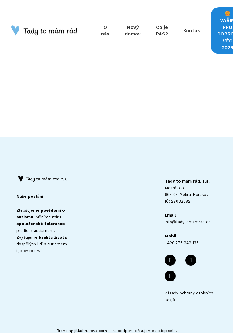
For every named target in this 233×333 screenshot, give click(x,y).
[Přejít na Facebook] (170, 233)
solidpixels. (166, 304)
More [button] (216, 17)
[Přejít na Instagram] (170, 249)
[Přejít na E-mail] (190, 233)
